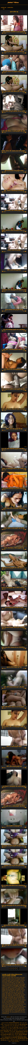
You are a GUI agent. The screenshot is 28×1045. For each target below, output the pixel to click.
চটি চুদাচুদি (9, 981)
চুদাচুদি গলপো (11, 987)
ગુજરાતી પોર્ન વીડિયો (5, 1022)
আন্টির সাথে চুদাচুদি (6, 977)
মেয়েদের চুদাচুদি (12, 1031)
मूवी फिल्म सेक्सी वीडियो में (7, 1034)
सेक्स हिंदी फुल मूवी (8, 1037)
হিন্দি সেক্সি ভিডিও (15, 1030)
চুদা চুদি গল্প (7, 984)
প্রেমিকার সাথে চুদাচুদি (8, 997)
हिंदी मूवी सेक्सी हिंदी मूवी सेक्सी (14, 1022)
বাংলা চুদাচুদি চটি (19, 1005)
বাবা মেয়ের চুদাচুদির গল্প (14, 1012)
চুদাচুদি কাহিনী (22, 985)
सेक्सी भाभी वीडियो (6, 1038)
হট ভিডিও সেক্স (3, 1033)
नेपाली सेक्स (25, 1031)
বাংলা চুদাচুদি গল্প (12, 1005)
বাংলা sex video (23, 1025)
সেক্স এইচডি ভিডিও (15, 1025)
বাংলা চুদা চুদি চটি (13, 1002)
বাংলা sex (11, 1038)
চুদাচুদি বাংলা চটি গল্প (6, 988)
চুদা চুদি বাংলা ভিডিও (11, 1036)
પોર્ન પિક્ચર (8, 1040)
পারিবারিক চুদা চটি (11, 996)
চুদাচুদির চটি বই (5, 989)
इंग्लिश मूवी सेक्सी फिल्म (19, 1036)
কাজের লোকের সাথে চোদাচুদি (14, 979)
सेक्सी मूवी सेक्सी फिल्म (19, 1031)
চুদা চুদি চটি (12, 984)
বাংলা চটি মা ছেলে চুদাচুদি (18, 1001)
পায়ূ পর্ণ (25, 1028)
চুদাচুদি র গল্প (14, 988)
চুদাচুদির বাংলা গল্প (21, 989)
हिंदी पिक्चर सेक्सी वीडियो (23, 1034)
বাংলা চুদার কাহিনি (9, 1008)
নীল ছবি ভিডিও (4, 1036)
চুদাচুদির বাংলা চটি (6, 990)
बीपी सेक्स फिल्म (6, 1031)
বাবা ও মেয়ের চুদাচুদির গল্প (16, 1010)
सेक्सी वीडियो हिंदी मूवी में (21, 1038)
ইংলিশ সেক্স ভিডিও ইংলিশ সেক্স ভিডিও (16, 1028)
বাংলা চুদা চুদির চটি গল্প (9, 1004)
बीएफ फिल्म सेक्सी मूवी (14, 1040)
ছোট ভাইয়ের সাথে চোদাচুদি (11, 993)
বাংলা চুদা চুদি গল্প (5, 1002)
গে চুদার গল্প (21, 980)
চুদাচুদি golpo (15, 985)
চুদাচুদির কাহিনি (20, 988)
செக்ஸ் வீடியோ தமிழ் (23, 1027)
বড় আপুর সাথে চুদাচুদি (12, 998)
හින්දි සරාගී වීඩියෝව (5, 1028)
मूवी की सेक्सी (16, 1027)
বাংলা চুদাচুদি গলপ (19, 1004)
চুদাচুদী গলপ (12, 990)
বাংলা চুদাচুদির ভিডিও (10, 1033)
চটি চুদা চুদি (4, 981)
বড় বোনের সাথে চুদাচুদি (7, 1000)
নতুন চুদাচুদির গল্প (16, 994)
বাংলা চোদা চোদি (10, 1027)
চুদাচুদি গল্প (14, 2)
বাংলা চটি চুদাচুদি (9, 1001)
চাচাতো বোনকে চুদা (17, 981)
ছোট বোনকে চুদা (12, 992)
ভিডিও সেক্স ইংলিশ (15, 1034)
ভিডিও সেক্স (22, 1022)
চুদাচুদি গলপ (4, 987)
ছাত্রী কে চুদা (18, 990)
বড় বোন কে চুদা (21, 998)
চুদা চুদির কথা (18, 984)
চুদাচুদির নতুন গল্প (12, 989)
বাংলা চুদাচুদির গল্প (15, 1006)
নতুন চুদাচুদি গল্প (8, 994)
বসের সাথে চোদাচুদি (17, 1000)
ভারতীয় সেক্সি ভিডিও (15, 1041)
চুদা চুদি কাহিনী (17, 983)
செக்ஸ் (3, 1025)
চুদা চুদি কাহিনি (11, 983)
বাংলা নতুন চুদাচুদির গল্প (19, 1008)
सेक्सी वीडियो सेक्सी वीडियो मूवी (20, 1033)
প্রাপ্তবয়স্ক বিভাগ (10, 7)
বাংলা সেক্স (15, 1038)
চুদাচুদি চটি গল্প (22, 987)
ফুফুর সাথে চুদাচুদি (17, 997)
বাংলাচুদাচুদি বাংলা (3, 1027)
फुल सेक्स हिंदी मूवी (14, 1037)
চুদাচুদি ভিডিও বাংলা (8, 1025)
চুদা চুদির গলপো (8, 985)
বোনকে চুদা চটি (5, 1013)
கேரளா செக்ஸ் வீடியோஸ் (9, 1024)
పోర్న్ (20, 1024)
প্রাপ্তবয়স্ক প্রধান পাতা (3, 8)
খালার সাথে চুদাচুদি (15, 980)
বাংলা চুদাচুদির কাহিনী (6, 1006)
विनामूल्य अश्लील (8, 1030)
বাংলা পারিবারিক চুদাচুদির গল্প (8, 1009)
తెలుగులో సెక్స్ (2, 1030)
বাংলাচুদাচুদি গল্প (7, 1010)
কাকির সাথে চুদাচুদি (15, 977)
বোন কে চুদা (22, 1012)
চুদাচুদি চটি (16, 987)
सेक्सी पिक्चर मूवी (24, 1024)
